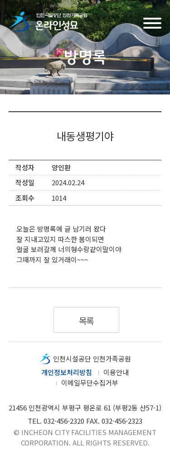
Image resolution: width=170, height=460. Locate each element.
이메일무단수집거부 (89, 382)
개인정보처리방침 (66, 372)
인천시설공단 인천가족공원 (92, 358)
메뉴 (152, 22)
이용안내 (116, 372)
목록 (86, 320)
